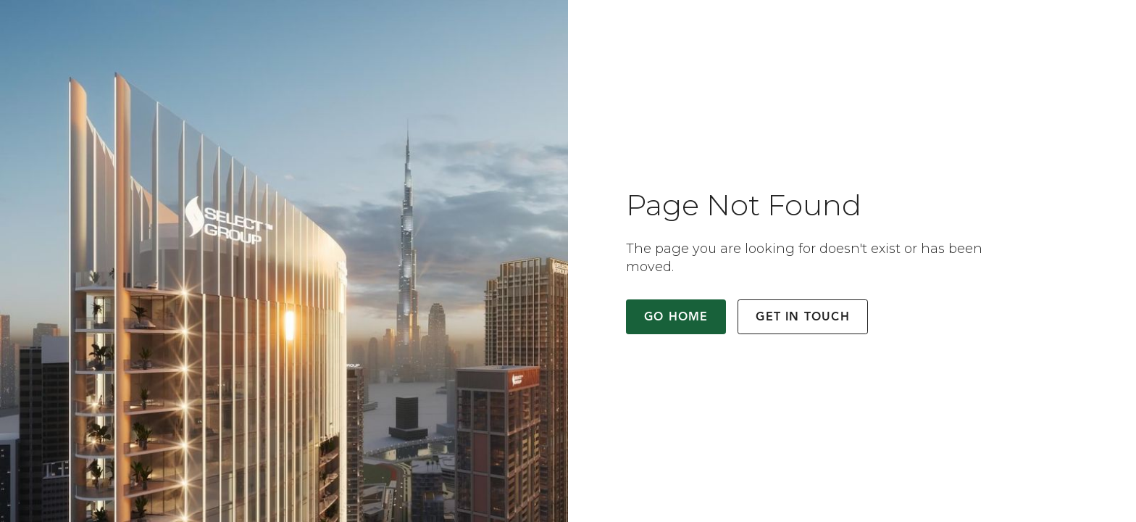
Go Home (676, 317)
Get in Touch (802, 317)
